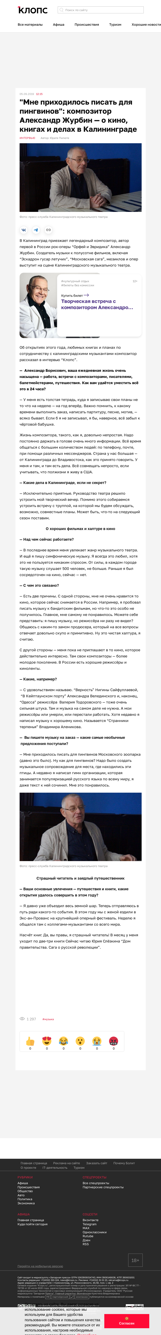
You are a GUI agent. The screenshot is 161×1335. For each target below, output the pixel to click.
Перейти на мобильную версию (40, 1266)
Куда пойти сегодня (33, 1224)
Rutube (88, 1236)
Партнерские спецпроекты (103, 1187)
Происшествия (87, 24)
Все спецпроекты (96, 1183)
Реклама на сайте (66, 1163)
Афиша (58, 24)
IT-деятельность (54, 1167)
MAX (86, 1228)
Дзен (86, 1240)
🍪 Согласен (126, 1321)
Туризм (115, 24)
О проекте (28, 1167)
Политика (25, 1199)
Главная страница (34, 1163)
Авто (21, 1195)
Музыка (49, 1019)
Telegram (89, 1224)
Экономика (26, 1203)
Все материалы (30, 24)
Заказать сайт (96, 1163)
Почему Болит (124, 1163)
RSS (86, 1244)
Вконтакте (91, 1220)
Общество (25, 1191)
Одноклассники (95, 1232)
